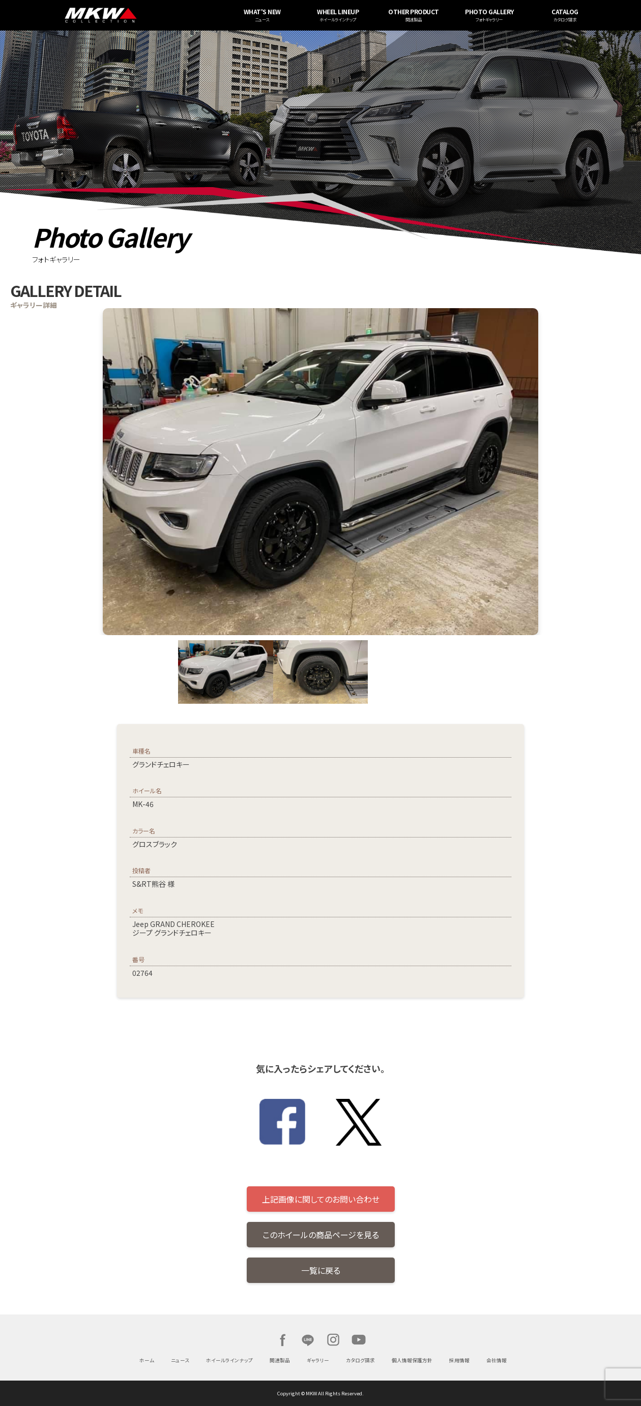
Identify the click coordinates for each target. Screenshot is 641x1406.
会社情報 (496, 1360)
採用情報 (459, 1360)
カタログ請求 (360, 1360)
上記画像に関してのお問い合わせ (321, 1199)
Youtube (358, 1340)
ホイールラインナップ (229, 1360)
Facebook (282, 1340)
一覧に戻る (320, 1270)
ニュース (180, 1360)
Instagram (333, 1340)
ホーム (146, 1360)
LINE (307, 1340)
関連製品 (280, 1360)
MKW (161, 15)
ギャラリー (318, 1360)
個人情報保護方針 (412, 1360)
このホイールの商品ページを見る (321, 1235)
